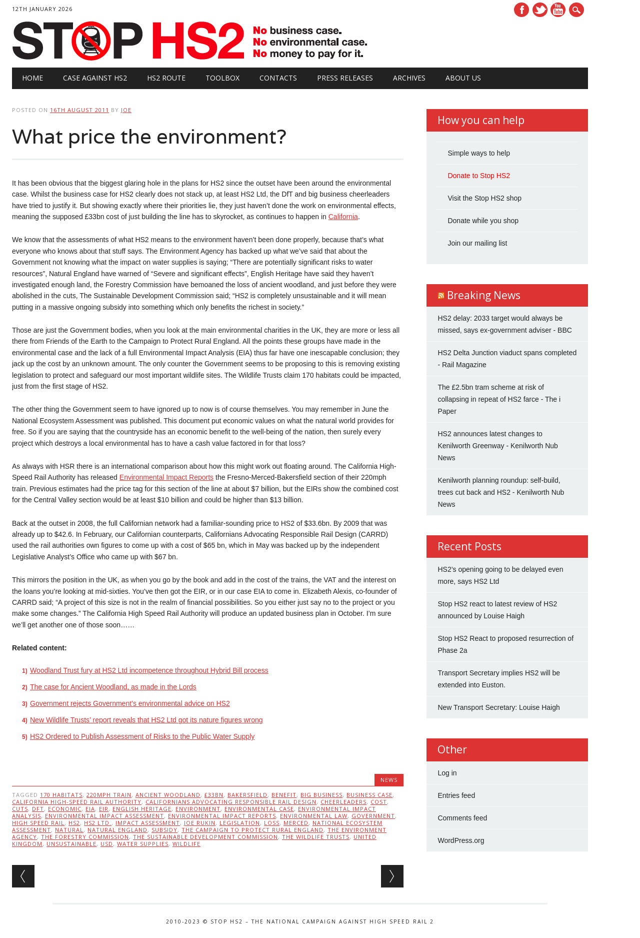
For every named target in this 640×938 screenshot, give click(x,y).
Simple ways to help (479, 153)
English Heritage (142, 808)
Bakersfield (248, 794)
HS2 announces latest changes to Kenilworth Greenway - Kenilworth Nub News (498, 446)
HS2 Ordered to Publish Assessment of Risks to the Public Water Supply (142, 736)
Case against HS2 (95, 78)
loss (272, 822)
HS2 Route (166, 78)
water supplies (142, 843)
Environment (198, 808)
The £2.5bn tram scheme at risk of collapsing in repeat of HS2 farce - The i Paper (499, 399)
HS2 (74, 822)
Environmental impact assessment (104, 815)
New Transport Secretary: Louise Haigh (499, 707)
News (389, 779)
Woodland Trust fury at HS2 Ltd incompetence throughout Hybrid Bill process (149, 670)
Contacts (278, 78)
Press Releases (345, 78)
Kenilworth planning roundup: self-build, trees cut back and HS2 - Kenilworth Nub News (501, 492)
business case (369, 794)
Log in (447, 773)
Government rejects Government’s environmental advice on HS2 (130, 703)
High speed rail (38, 822)
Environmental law (314, 815)
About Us (463, 78)
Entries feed (456, 795)
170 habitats (61, 794)
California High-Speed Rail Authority (77, 801)
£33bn (214, 794)
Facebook (521, 10)
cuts (20, 808)
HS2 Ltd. (98, 822)
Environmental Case (259, 808)
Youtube (558, 10)
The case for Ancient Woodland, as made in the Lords (113, 687)
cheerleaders (343, 801)
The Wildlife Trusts (316, 836)
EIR (103, 808)
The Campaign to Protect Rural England (253, 829)
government (373, 815)
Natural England (118, 829)
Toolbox (223, 78)
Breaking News (483, 295)
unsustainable (71, 843)
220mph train (109, 794)
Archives (409, 78)
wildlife (186, 843)
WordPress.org (461, 840)
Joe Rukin (200, 822)
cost (378, 801)
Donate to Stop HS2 (479, 176)
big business (321, 794)
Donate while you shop (483, 221)
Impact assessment (148, 822)
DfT (38, 808)
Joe (126, 110)
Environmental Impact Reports (167, 477)
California (343, 217)
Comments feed (462, 818)
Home (32, 78)
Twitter (540, 10)
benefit (284, 794)
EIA (90, 808)
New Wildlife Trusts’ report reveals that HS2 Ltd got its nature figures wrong (146, 720)
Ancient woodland (168, 794)
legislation (240, 822)
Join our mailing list (477, 243)
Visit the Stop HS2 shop (485, 198)
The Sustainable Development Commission (205, 836)
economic (65, 808)
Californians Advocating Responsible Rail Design (231, 801)
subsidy (165, 829)
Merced (296, 822)
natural (69, 829)
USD (106, 843)
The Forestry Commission (85, 836)
